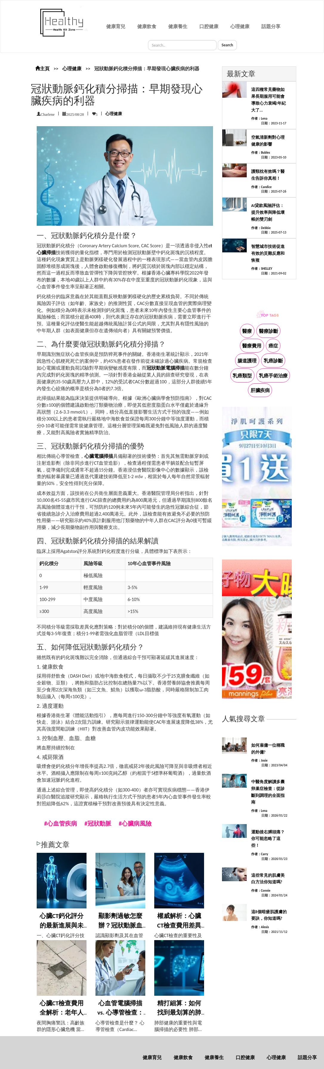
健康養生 (177, 26)
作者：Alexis (260, 927)
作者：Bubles (260, 153)
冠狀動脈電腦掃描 (165, 368)
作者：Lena (259, 119)
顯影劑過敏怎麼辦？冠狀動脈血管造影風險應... (120, 925)
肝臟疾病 (260, 390)
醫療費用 (251, 346)
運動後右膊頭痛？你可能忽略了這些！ (268, 838)
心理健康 (239, 26)
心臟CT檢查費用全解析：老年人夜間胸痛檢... (62, 1012)
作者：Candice (261, 187)
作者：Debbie (261, 228)
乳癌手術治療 (273, 376)
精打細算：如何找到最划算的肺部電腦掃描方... (179, 1012)
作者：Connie (261, 891)
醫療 (247, 331)
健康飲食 (146, 26)
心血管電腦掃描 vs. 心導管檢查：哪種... (120, 1012)
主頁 (42, 68)
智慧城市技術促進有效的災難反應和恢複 (268, 253)
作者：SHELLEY (261, 269)
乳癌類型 (242, 376)
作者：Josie (259, 761)
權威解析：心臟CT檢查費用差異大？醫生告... (179, 925)
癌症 (273, 346)
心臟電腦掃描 (98, 456)
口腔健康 (208, 26)
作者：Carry (259, 854)
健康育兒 (115, 26)
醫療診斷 (268, 331)
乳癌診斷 (273, 361)
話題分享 (270, 26)
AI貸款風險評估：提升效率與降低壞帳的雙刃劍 (268, 212)
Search (227, 45)
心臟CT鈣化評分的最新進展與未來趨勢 (62, 925)
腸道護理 (247, 361)
